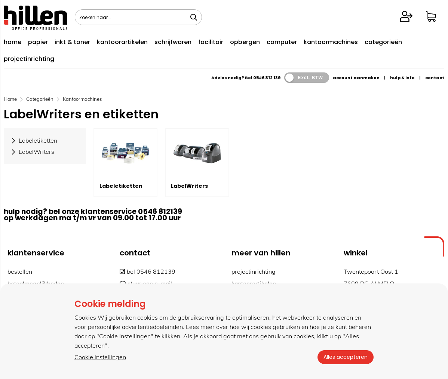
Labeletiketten (120, 186)
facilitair (210, 42)
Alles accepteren (345, 357)
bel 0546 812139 (147, 271)
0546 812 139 (266, 78)
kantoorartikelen (122, 42)
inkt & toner (72, 42)
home (12, 42)
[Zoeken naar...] (193, 17)
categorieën (383, 42)
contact (434, 78)
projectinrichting (29, 59)
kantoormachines (331, 42)
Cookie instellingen (100, 357)
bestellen (19, 271)
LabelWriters (189, 186)
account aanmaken (356, 78)
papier (38, 42)
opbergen (245, 42)
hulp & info (402, 78)
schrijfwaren (172, 42)
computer (282, 42)
